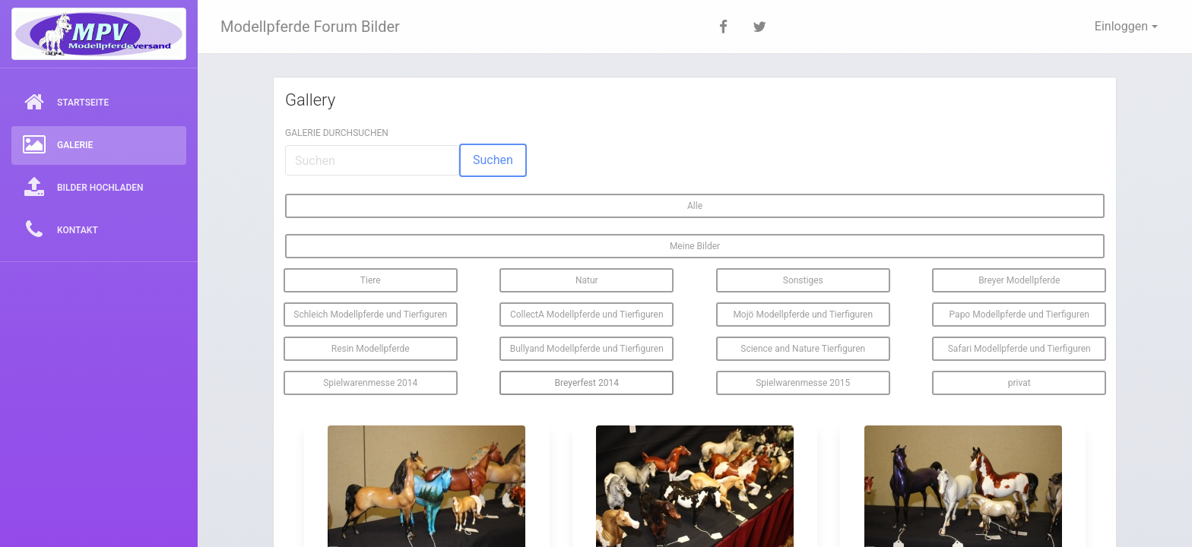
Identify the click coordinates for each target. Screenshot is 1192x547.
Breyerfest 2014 (587, 383)
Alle (694, 206)
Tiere (370, 280)
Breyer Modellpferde (1019, 280)
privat (1019, 383)
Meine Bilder (695, 246)
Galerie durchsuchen (336, 133)
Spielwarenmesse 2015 (803, 383)
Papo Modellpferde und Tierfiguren (1019, 314)
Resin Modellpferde (370, 348)
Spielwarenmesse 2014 (370, 383)
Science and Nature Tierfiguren (802, 348)
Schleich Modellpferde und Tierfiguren (370, 314)
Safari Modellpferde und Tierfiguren (1019, 348)
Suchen (493, 160)
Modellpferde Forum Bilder (310, 26)
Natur (586, 280)
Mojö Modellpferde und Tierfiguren (803, 314)
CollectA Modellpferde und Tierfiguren (587, 314)
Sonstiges (803, 280)
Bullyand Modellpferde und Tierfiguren (587, 348)
